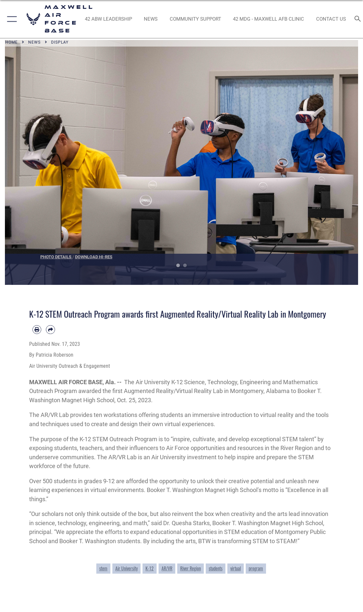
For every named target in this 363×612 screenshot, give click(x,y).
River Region (190, 568)
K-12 (149, 568)
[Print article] (36, 329)
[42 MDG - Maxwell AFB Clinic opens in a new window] (269, 19)
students (215, 568)
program (256, 568)
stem (103, 568)
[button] (10, 19)
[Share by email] (50, 329)
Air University (126, 568)
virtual (235, 568)
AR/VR (167, 568)
